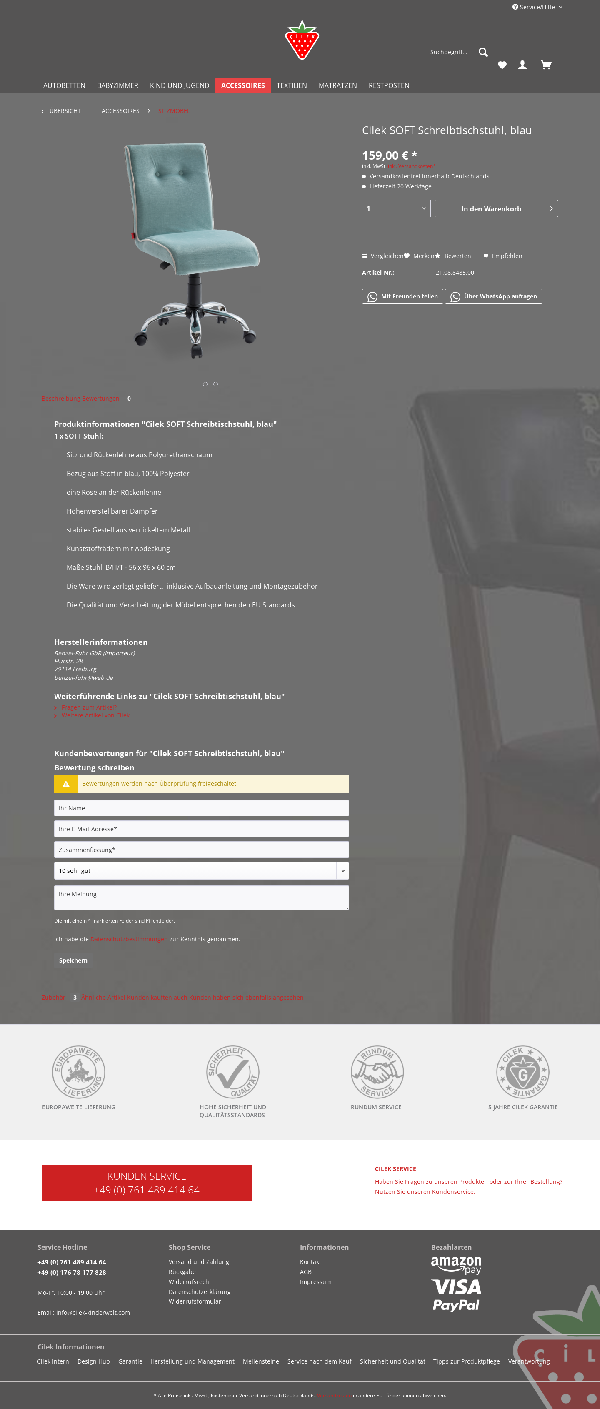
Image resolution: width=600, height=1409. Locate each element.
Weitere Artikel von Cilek (92, 715)
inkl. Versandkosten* (412, 166)
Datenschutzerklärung (200, 1292)
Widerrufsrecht (190, 1282)
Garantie (130, 1361)
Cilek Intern (53, 1361)
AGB (306, 1272)
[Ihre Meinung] (201, 897)
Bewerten (454, 256)
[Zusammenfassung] (201, 849)
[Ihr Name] (201, 808)
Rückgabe (182, 1272)
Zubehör (61, 997)
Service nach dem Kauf (320, 1361)
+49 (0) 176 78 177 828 (72, 1272)
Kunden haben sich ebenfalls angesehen (246, 997)
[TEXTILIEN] (292, 85)
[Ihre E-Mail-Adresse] (201, 828)
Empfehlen (502, 256)
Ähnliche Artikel (103, 997)
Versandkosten (334, 1395)
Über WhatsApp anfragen (493, 297)
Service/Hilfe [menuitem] (534, 7)
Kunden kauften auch (157, 997)
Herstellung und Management (192, 1361)
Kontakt (310, 1262)
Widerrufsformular (195, 1301)
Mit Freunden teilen (403, 297)
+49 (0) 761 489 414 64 (147, 1189)
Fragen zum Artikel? (85, 707)
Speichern (73, 960)
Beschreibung (61, 398)
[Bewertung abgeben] (201, 871)
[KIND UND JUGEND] (179, 85)
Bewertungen (108, 398)
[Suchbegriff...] (459, 52)
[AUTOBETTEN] (64, 85)
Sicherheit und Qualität (392, 1361)
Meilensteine (261, 1361)
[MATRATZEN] (338, 85)
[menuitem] (459, 56)
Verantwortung (529, 1361)
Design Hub (94, 1361)
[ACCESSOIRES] (243, 85)
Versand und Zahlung (199, 1262)
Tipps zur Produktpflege (466, 1361)
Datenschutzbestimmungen (129, 939)
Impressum (316, 1282)
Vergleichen (383, 256)
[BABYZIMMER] (117, 85)
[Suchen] (483, 52)
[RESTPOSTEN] (389, 85)
